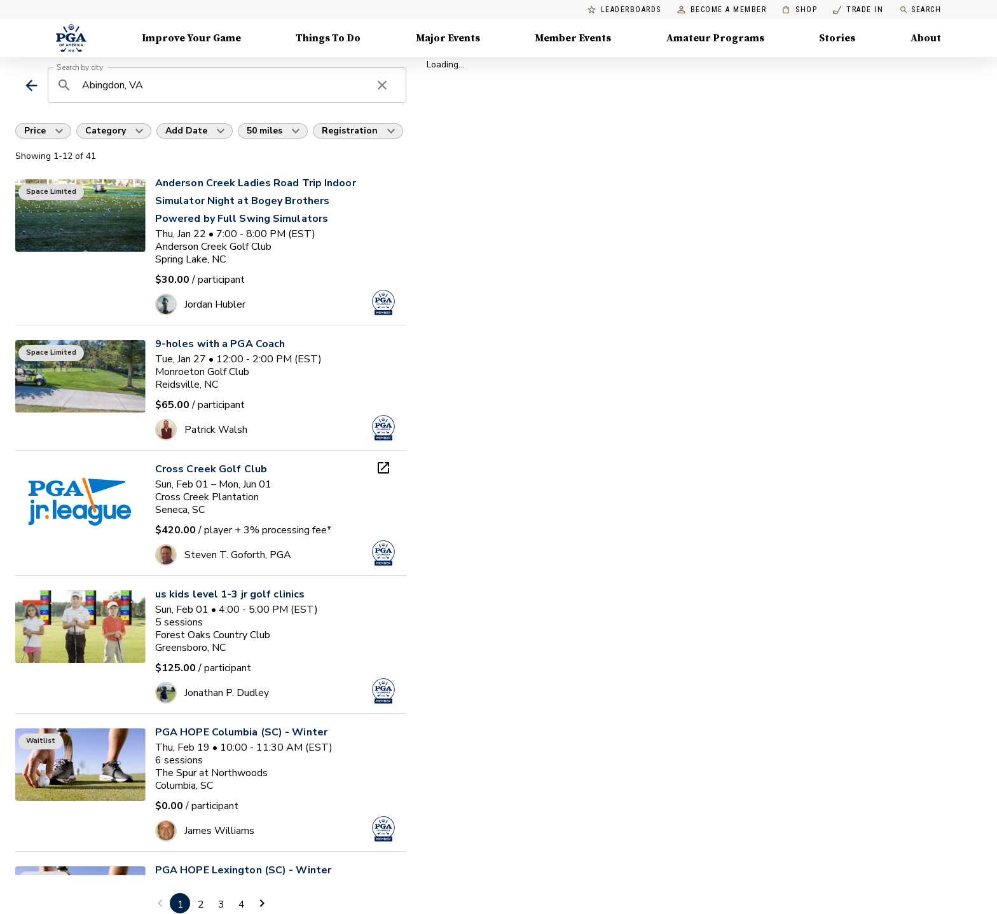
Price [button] (35, 131)
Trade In (858, 10)
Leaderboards (624, 10)
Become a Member (722, 10)
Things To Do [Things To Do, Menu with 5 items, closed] (328, 38)
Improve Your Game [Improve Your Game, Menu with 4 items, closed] (191, 38)
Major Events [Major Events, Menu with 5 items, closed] (448, 38)
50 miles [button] (264, 131)
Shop (799, 10)
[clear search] (382, 85)
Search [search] (920, 10)
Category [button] (105, 131)
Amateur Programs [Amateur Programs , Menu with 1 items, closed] (715, 38)
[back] (31, 85)
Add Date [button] (186, 131)
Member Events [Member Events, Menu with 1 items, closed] (573, 38)
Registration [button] (350, 131)
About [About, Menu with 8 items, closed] (926, 38)
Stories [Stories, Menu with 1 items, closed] (837, 38)
